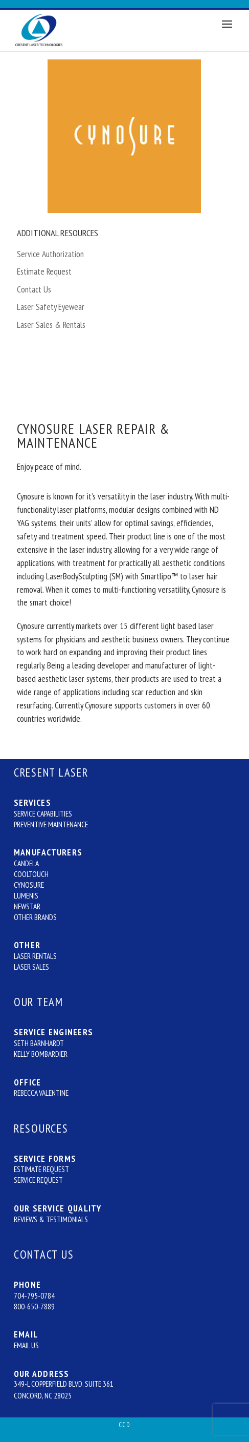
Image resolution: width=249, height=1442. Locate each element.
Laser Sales (31, 967)
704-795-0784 (34, 1295)
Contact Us (34, 289)
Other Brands (35, 917)
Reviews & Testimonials (51, 1219)
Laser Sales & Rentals (51, 324)
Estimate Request (44, 271)
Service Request (38, 1180)
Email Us (26, 1345)
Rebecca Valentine (41, 1093)
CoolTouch (31, 874)
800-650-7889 (34, 1306)
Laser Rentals (35, 956)
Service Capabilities (43, 813)
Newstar (27, 906)
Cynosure (29, 885)
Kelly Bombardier (40, 1054)
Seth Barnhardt (39, 1043)
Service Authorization (50, 254)
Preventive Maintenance (51, 824)
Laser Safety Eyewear (50, 306)
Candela (26, 863)
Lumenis (26, 895)
